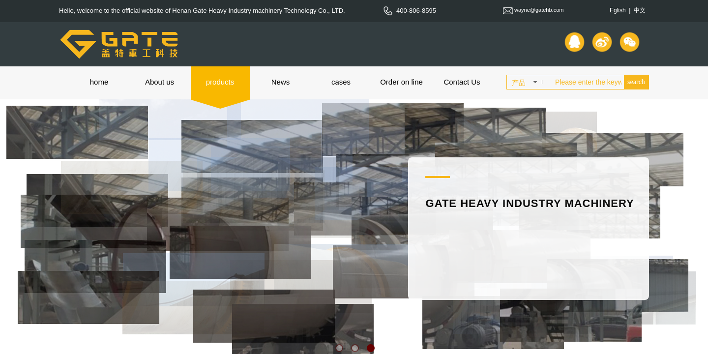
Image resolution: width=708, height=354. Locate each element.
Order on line (401, 82)
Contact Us (461, 82)
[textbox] (587, 82)
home (99, 82)
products (220, 82)
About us (159, 82)
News (280, 82)
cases (341, 82)
